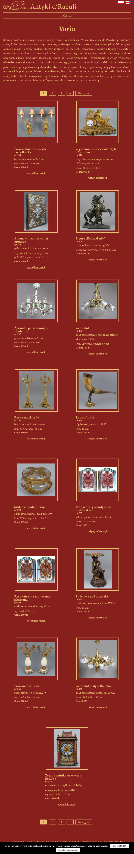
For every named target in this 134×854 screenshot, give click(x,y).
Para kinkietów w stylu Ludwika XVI (30, 150)
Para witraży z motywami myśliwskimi (93, 508)
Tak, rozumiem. (119, 846)
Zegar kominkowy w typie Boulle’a (63, 777)
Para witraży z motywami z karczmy (32, 598)
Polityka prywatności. (68, 850)
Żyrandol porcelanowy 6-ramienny (31, 329)
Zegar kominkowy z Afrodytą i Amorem (96, 150)
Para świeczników (26, 686)
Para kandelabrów (27, 417)
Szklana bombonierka (29, 507)
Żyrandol (82, 328)
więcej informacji (36, 173)
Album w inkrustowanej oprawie (31, 240)
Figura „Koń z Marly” (90, 238)
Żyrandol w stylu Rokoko (93, 686)
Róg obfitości (85, 417)
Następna (83, 93)
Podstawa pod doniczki (92, 596)
